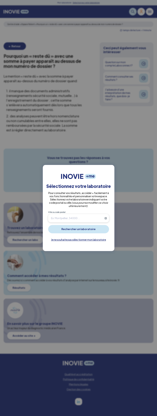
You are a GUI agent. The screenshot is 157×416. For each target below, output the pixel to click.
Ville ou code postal (57, 212)
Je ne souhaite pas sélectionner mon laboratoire (78, 239)
